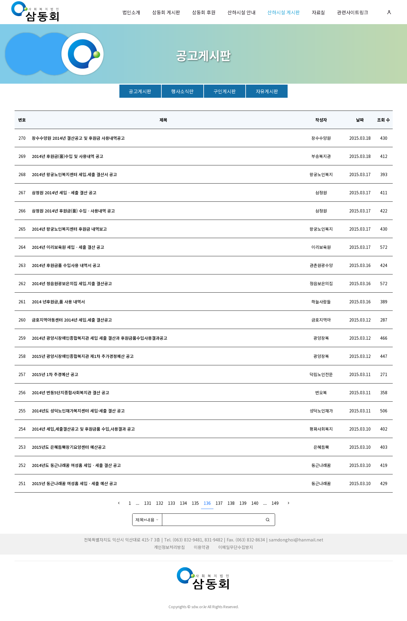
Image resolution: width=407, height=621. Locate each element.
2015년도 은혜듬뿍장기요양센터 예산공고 (69, 447)
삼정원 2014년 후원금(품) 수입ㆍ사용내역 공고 (73, 211)
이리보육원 (321, 247)
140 (254, 503)
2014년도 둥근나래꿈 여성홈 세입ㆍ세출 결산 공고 (76, 465)
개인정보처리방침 (169, 547)
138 (231, 503)
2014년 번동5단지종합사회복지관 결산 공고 (70, 392)
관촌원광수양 (321, 265)
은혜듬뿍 (321, 447)
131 (147, 503)
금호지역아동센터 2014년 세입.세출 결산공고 (72, 320)
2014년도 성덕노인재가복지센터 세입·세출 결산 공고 (78, 411)
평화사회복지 (321, 429)
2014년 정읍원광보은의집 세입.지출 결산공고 (72, 283)
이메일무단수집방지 (235, 547)
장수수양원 (321, 138)
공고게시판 (140, 91)
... (137, 503)
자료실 (318, 12)
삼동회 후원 (204, 12)
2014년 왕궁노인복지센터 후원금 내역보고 (69, 229)
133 (171, 503)
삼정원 (321, 192)
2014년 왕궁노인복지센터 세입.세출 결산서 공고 (74, 174)
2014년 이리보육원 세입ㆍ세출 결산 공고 (68, 247)
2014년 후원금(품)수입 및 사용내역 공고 (67, 156)
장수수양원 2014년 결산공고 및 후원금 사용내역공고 (78, 138)
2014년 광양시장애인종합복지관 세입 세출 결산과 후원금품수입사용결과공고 (99, 338)
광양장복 (321, 338)
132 (159, 503)
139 (243, 503)
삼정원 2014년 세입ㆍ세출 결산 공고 (64, 192)
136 (207, 503)
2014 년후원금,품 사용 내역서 (58, 302)
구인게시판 (224, 91)
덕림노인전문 (321, 374)
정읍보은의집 (321, 283)
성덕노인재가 (321, 411)
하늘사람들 (321, 302)
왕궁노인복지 (321, 174)
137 (219, 503)
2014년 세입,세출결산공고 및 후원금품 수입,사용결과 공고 (83, 429)
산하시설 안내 (241, 12)
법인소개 (131, 12)
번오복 (321, 392)
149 (275, 503)
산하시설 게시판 (283, 12)
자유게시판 (267, 91)
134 (183, 503)
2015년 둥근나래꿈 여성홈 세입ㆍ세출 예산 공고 (74, 483)
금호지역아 (321, 320)
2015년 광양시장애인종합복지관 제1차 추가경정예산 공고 (83, 356)
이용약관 (201, 547)
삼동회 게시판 (166, 12)
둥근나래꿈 (321, 465)
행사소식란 (182, 91)
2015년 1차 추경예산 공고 (55, 374)
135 (195, 503)
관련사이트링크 (352, 12)
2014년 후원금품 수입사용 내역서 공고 (66, 265)
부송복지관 (321, 156)
